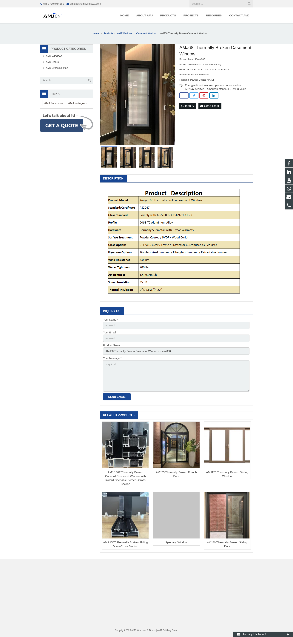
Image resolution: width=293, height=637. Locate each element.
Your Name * (110, 319)
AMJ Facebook (53, 103)
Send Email (209, 105)
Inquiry (187, 105)
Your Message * (112, 358)
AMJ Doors (52, 61)
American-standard (218, 89)
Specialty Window (176, 542)
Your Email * (110, 332)
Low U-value (239, 89)
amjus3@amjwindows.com (85, 3)
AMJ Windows (54, 55)
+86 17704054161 (53, 3)
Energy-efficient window (199, 85)
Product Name (111, 345)
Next (170, 95)
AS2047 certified (194, 89)
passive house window (228, 85)
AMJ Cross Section (57, 67)
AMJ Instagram (77, 103)
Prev (104, 95)
